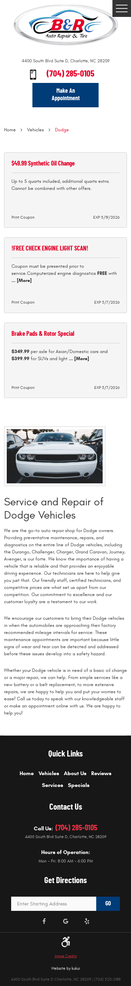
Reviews (101, 773)
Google (66, 921)
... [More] (21, 280)
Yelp (87, 921)
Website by (65, 968)
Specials (78, 785)
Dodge (62, 130)
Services (52, 785)
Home (10, 130)
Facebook (44, 921)
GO (108, 904)
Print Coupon (22, 217)
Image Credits (66, 956)
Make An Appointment (66, 95)
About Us (75, 773)
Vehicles (35, 130)
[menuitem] (26, 776)
